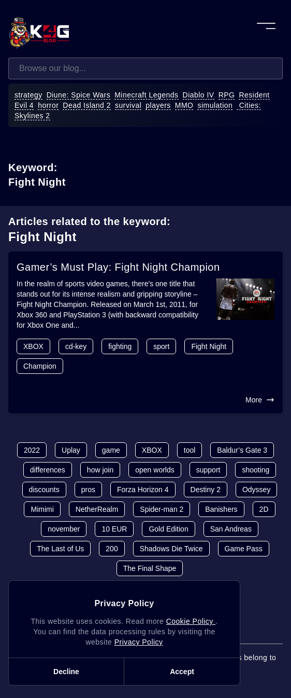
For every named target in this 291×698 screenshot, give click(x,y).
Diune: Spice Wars (79, 95)
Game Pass (244, 549)
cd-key (75, 346)
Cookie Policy (190, 621)
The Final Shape (150, 568)
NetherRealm (97, 509)
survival (128, 105)
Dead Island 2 (87, 105)
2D (264, 509)
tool (190, 450)
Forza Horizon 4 (143, 489)
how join (100, 470)
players (158, 105)
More (259, 400)
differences (47, 470)
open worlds (154, 470)
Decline (66, 671)
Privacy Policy (138, 642)
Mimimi (42, 509)
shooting (255, 470)
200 (112, 549)
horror (48, 105)
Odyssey (256, 489)
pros (88, 489)
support (208, 470)
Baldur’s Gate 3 (242, 450)
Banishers (221, 509)
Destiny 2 (206, 489)
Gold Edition (168, 529)
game (111, 450)
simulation (214, 105)
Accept (182, 671)
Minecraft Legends (146, 95)
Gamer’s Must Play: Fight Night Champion (118, 267)
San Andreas (231, 529)
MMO (184, 105)
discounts (44, 489)
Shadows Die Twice (171, 549)
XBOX (33, 346)
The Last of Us (60, 549)
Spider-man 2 (161, 509)
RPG (227, 95)
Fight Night (208, 346)
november (64, 529)
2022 (32, 450)
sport (161, 346)
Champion (39, 366)
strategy (28, 95)
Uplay (71, 450)
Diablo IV (198, 95)
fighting (120, 346)
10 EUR (114, 529)
